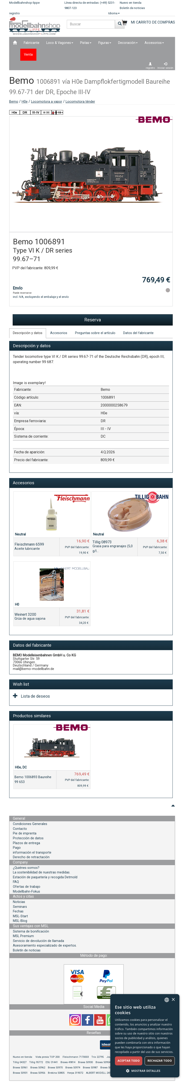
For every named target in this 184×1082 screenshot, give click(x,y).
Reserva (92, 320)
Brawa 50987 (90, 1067)
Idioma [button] (114, 13)
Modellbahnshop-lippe (24, 2)
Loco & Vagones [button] (59, 43)
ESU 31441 (52, 1062)
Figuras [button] (104, 43)
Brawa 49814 (68, 1062)
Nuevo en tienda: (23, 1056)
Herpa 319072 (75, 1072)
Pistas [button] (85, 43)
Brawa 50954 (103, 1062)
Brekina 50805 (56, 1072)
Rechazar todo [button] (159, 1061)
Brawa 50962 (37, 1067)
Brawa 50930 (85, 1062)
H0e (25, 102)
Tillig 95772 (36, 1062)
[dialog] (144, 1035)
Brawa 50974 (72, 1067)
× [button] (173, 999)
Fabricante (31, 43)
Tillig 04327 (19, 1062)
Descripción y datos (27, 333)
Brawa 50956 (37, 1072)
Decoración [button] (128, 43)
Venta (28, 55)
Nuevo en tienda (130, 2)
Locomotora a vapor (46, 102)
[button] (145, 1070)
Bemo (13, 102)
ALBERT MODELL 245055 (100, 1072)
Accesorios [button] (154, 43)
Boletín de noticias (132, 8)
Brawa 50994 (107, 1067)
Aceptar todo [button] (128, 1061)
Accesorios (58, 333)
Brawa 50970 (55, 1067)
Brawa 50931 (20, 1072)
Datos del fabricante (138, 333)
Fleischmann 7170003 (76, 1056)
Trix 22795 (97, 1056)
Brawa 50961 (20, 1067)
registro (14, 13)
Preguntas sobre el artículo (95, 333)
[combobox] (166, 1000)
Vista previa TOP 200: (48, 1056)
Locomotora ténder (80, 102)
